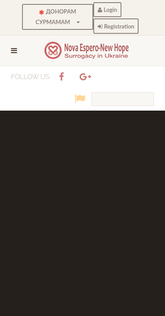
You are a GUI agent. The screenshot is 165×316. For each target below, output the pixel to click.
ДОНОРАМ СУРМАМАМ (58, 16)
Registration (116, 26)
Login (107, 9)
